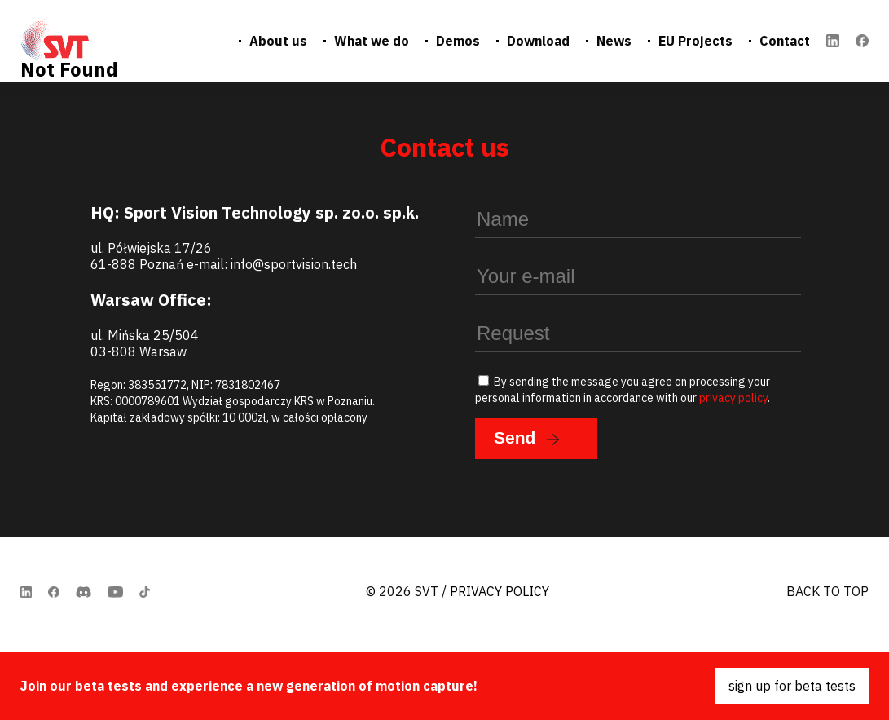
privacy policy (733, 398)
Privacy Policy (499, 591)
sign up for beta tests (792, 686)
